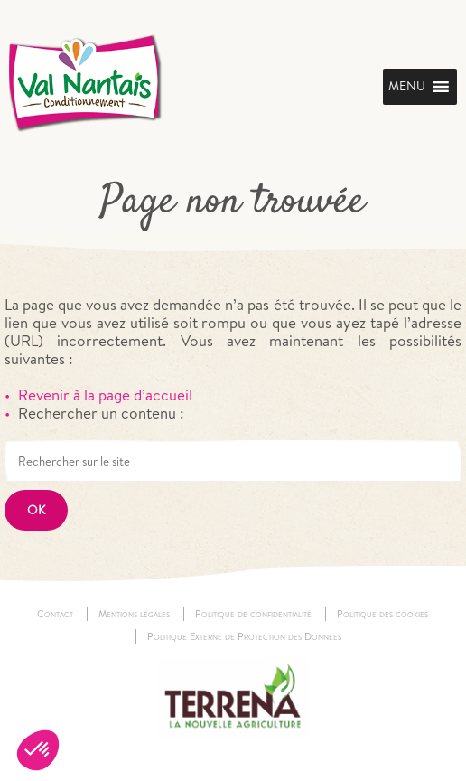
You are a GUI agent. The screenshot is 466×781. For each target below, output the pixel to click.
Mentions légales (134, 614)
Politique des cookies (382, 614)
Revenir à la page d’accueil (105, 394)
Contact (55, 614)
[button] (38, 750)
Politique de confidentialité (253, 614)
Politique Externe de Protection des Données (244, 636)
